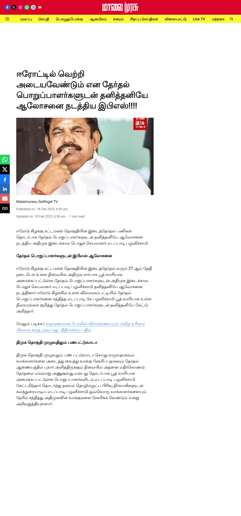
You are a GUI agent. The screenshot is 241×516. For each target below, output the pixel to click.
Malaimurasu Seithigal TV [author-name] (37, 201)
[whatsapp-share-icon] (5, 162)
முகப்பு (26, 19)
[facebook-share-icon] (5, 181)
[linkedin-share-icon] (5, 191)
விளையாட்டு (175, 19)
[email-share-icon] (5, 201)
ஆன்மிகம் (97, 19)
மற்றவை (219, 19)
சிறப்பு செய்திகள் (144, 19)
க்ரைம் (118, 19)
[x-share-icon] (5, 171)
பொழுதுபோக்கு (69, 19)
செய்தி (43, 19)
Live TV (199, 19)
